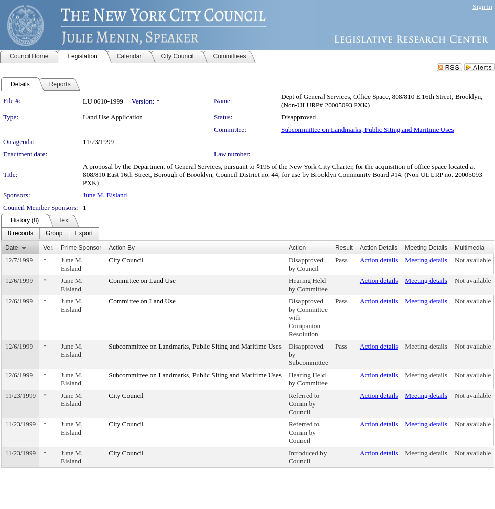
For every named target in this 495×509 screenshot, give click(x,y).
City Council (126, 260)
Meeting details (426, 260)
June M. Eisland (105, 195)
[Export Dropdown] (84, 234)
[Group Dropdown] (54, 234)
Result (344, 247)
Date (11, 247)
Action (297, 247)
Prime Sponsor (81, 247)
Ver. (48, 247)
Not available (473, 260)
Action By (122, 247)
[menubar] (50, 233)
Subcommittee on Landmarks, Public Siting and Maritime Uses (367, 129)
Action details (379, 260)
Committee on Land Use (142, 280)
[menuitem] (20, 234)
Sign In (482, 6)
